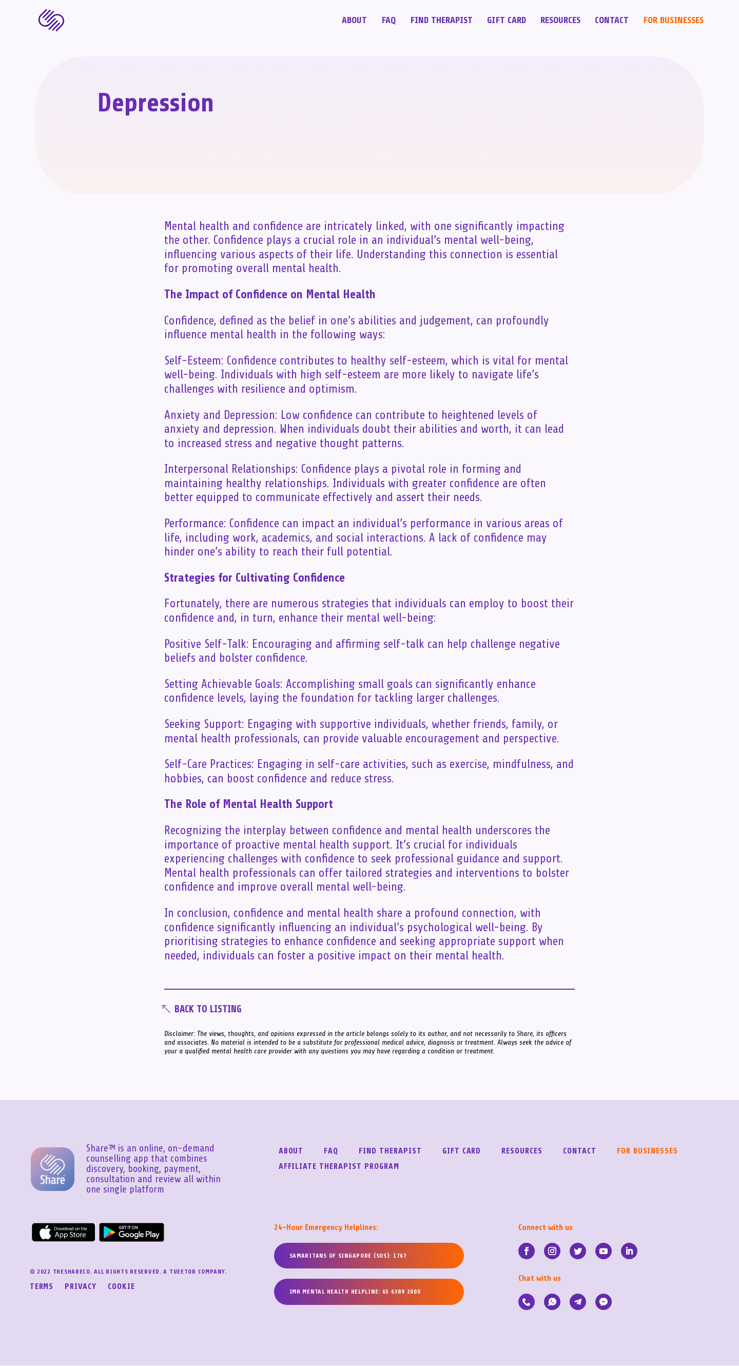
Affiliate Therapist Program (339, 1168)
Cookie (121, 1288)
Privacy (80, 1288)
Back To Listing (210, 1009)
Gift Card (506, 21)
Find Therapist (441, 21)
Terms (42, 1288)
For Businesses (673, 21)
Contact (612, 21)
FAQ (388, 21)
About (354, 21)
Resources (560, 21)
